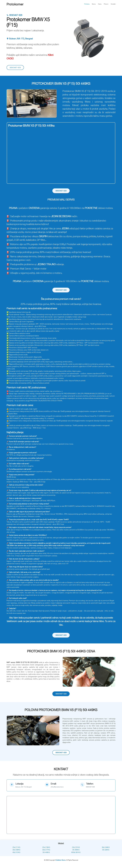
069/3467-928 (14, 15)
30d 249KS (106, 847)
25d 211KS (16, 847)
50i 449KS (46, 852)
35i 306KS (75, 850)
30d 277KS (46, 850)
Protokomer (15, 4)
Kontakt (113, 4)
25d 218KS (46, 847)
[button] (11, 103)
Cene (99, 4)
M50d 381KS (75, 852)
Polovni (106, 4)
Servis (94, 4)
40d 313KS (16, 852)
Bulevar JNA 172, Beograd (20, 38)
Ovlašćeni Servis (60, 860)
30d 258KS (16, 850)
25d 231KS (76, 847)
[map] (26, 785)
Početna (86, 4)
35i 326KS (105, 850)
